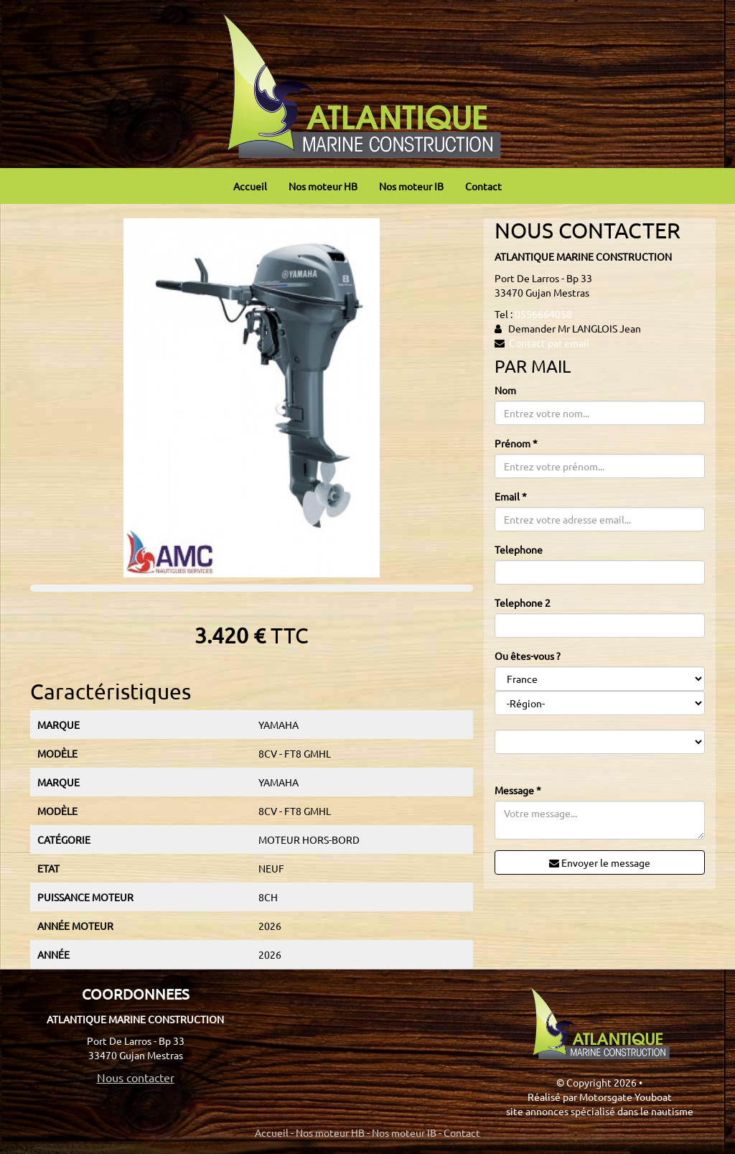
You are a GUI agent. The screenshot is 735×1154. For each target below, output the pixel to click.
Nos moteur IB (411, 186)
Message (518, 789)
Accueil (250, 186)
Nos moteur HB (323, 186)
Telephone (519, 549)
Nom (505, 389)
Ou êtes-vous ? (528, 655)
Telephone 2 (523, 602)
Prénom (516, 443)
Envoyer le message (599, 862)
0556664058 (543, 313)
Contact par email (549, 342)
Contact (483, 186)
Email (511, 496)
